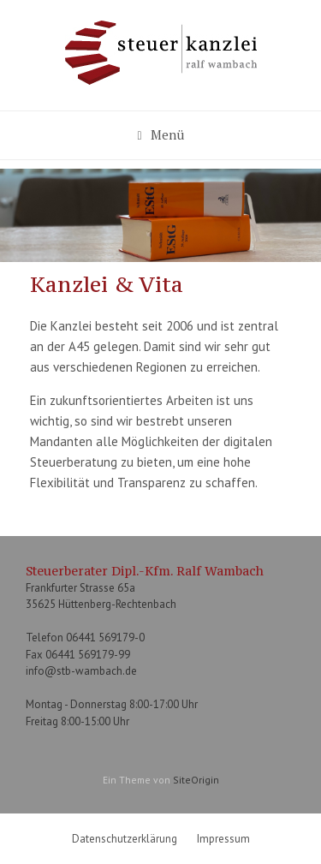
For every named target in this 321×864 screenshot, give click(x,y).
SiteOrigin (196, 779)
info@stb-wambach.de (81, 671)
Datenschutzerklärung (124, 838)
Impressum (223, 838)
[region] (160, 215)
